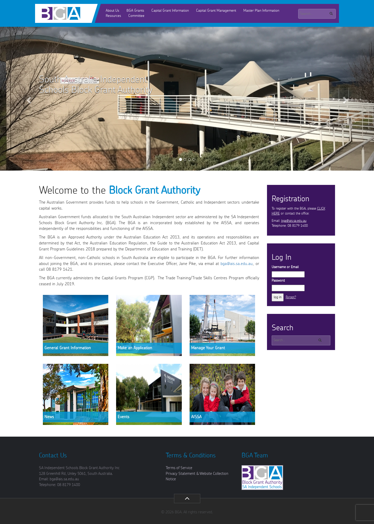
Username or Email (285, 267)
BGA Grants (135, 10)
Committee (136, 16)
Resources (113, 16)
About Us (112, 10)
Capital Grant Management (216, 10)
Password (278, 280)
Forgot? (291, 297)
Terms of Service (179, 468)
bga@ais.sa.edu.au (237, 264)
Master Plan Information (261, 10)
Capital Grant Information (170, 10)
